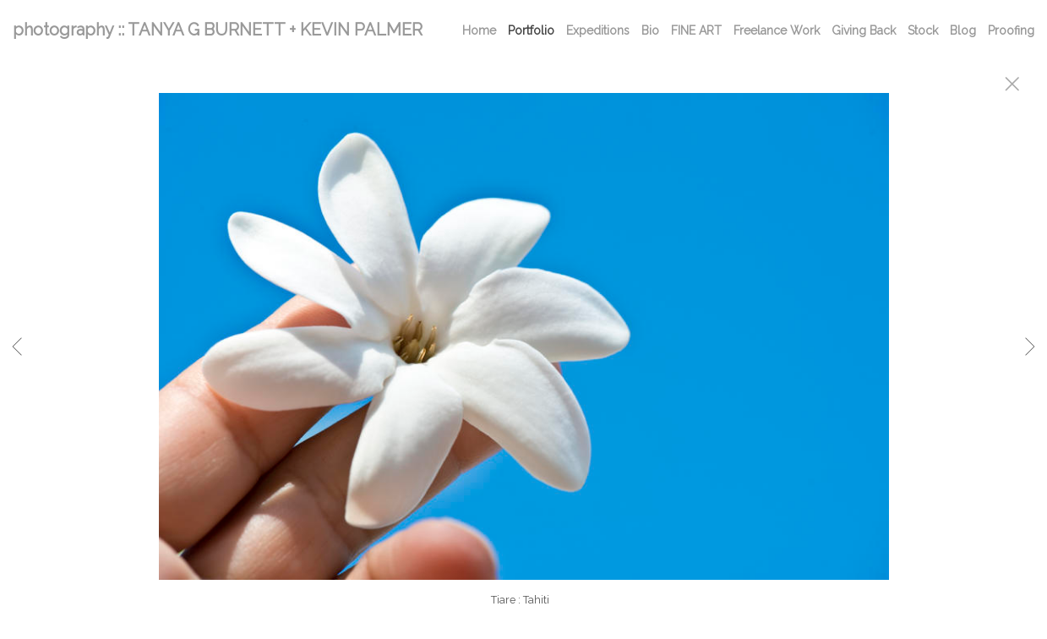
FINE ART (696, 30)
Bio (650, 30)
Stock (923, 30)
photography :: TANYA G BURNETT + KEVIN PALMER (218, 29)
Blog (963, 30)
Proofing (1011, 30)
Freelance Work (776, 30)
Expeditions (598, 30)
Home (479, 30)
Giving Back (864, 30)
